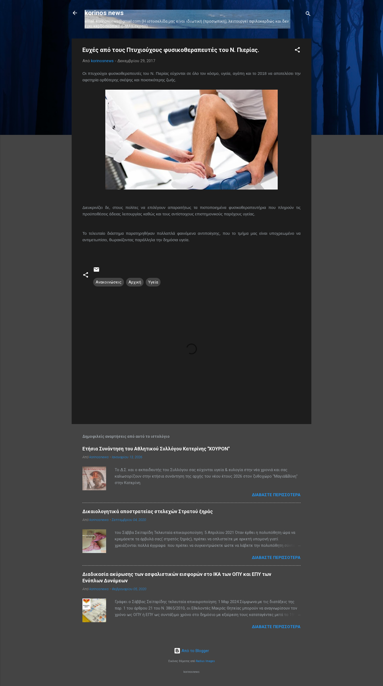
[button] (297, 51)
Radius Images (205, 661)
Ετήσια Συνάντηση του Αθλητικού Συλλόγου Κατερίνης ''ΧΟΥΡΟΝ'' (155, 449)
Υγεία (153, 282)
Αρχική (134, 282)
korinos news (104, 13)
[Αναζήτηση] (308, 14)
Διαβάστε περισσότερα (276, 494)
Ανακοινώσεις (108, 282)
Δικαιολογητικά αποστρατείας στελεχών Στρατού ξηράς (147, 511)
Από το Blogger (191, 650)
